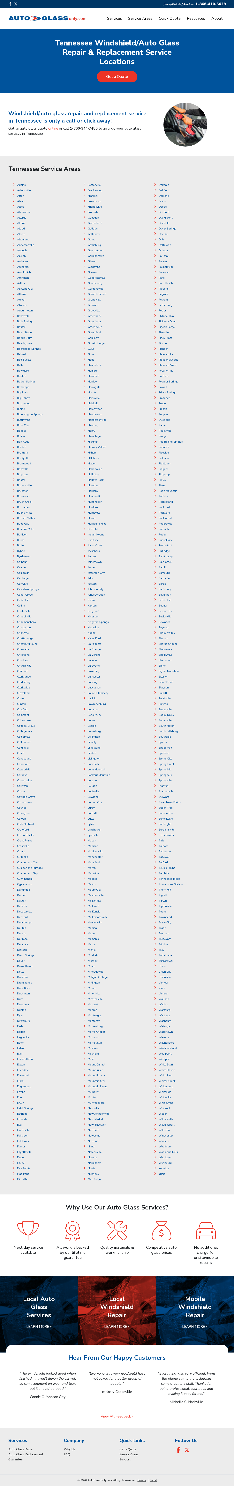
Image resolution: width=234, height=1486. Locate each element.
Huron (91, 518)
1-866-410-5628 (210, 4)
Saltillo (163, 567)
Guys (91, 354)
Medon (92, 933)
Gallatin (93, 228)
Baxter (21, 327)
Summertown (167, 813)
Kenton (92, 605)
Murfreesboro (96, 1103)
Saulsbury (165, 589)
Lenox (91, 720)
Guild (91, 349)
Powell (163, 387)
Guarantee (15, 1459)
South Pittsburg (168, 731)
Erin (19, 1097)
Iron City (93, 540)
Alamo (21, 201)
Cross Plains (24, 840)
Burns (20, 540)
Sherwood (165, 660)
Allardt (21, 218)
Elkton (21, 1064)
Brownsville (24, 485)
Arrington (23, 278)
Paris (162, 278)
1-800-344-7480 (84, 128)
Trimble (163, 944)
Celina (21, 605)
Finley (20, 1163)
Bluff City (23, 425)
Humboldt (94, 496)
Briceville (22, 469)
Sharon (163, 638)
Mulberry (93, 1092)
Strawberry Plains (170, 802)
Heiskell (93, 403)
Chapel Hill (24, 616)
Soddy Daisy (166, 715)
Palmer (163, 261)
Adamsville (24, 190)
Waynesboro (166, 1043)
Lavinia (92, 698)
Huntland (93, 507)
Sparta (163, 742)
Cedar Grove (25, 595)
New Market (95, 1119)
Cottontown (24, 802)
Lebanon (93, 709)
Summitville (166, 819)
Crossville (23, 846)
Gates (91, 239)
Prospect (164, 398)
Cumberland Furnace (30, 868)
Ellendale (23, 1070)
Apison (21, 256)
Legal (153, 1480)
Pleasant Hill (166, 354)
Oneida (163, 234)
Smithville (165, 698)
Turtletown (166, 961)
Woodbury (165, 1146)
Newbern (93, 1130)
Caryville (22, 584)
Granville (93, 305)
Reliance (164, 447)
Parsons (164, 289)
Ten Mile (164, 873)
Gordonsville (95, 289)
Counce (21, 808)
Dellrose (22, 939)
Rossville (164, 529)
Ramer (163, 425)
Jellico (91, 578)
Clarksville (23, 687)
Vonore (163, 993)
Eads (20, 1026)
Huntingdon (95, 502)
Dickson (22, 950)
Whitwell (164, 1108)
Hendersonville (97, 420)
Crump (21, 851)
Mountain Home (97, 1086)
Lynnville (93, 835)
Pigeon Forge (167, 327)
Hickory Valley (97, 447)
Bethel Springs (26, 381)
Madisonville (95, 851)
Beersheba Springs (29, 349)
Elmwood (23, 1075)
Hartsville (94, 398)
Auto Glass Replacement (25, 1454)
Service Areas (140, 18)
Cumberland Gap (27, 873)
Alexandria (24, 212)
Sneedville (165, 709)
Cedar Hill (23, 600)
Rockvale (164, 513)
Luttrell (92, 813)
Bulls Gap (23, 524)
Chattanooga (25, 638)
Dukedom (23, 1004)
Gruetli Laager (97, 343)
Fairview (22, 1135)
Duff (20, 999)
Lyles (91, 824)
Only (161, 239)
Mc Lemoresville (98, 917)
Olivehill (164, 223)
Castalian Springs (28, 589)
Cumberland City (27, 862)
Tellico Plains (167, 868)
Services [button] (114, 18)
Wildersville (166, 1119)
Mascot (92, 879)
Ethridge (22, 1114)
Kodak (91, 633)
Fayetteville (24, 1152)
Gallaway (94, 234)
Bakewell (23, 316)
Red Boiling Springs (171, 442)
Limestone (94, 748)
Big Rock (22, 392)
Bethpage (23, 387)
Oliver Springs (167, 228)
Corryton (22, 786)
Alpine (21, 234)
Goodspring (95, 283)
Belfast (21, 354)
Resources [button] (196, 18)
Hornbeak (94, 485)
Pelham (163, 299)
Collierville (23, 737)
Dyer (20, 1015)
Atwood (22, 305)
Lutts (91, 819)
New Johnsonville (98, 1114)
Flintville (22, 1179)
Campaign (23, 573)
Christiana (23, 655)
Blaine (21, 409)
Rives (162, 485)
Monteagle (94, 1015)
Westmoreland (168, 1048)
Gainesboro (95, 223)
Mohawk (93, 1004)
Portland (164, 376)
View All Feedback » (117, 1416)
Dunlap (21, 1010)
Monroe (92, 1010)
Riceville (164, 452)
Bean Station (25, 332)
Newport (93, 1141)
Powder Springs (168, 381)
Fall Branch (24, 1141)
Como (20, 753)
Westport (164, 1059)
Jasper (92, 567)
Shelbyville (165, 655)
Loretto (92, 780)
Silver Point (166, 682)
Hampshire (94, 365)
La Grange (94, 649)
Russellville (166, 540)
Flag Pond (23, 1174)
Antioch (22, 250)
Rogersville (165, 524)
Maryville (93, 873)
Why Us (69, 1449)
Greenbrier (94, 321)
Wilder (163, 1114)
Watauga (164, 1026)
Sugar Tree (166, 808)
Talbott (163, 846)
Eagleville (23, 1037)
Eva (19, 1125)
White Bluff (166, 1064)
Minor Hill (94, 993)
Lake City (93, 671)
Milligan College (98, 977)
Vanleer (163, 982)
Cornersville (24, 780)
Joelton (92, 584)
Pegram (163, 294)
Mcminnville (95, 922)
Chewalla (23, 649)
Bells (20, 365)
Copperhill (23, 769)
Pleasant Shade (168, 360)
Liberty (92, 742)
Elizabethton (25, 1059)
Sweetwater (166, 835)
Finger (21, 1157)
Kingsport (94, 611)
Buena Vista (24, 513)
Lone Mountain (97, 769)
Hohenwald (95, 469)
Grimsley (93, 338)
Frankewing (95, 190)
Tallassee (165, 851)
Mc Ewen (93, 906)
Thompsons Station (171, 884)
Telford (163, 862)
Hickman (93, 442)
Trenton (164, 933)
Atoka (21, 299)
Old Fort (164, 212)
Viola (162, 988)
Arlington (23, 267)
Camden (22, 567)
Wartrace (164, 1015)
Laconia (92, 660)
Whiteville (165, 1097)
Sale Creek (165, 562)
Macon (92, 840)
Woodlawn (165, 1157)
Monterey (94, 1021)
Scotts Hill (165, 600)
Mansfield (94, 862)
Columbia (23, 748)
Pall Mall (164, 256)
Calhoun (22, 562)
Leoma (92, 726)
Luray (91, 808)
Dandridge (23, 890)
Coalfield (22, 709)
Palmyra (164, 272)
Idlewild (93, 529)
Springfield (165, 775)
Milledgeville (95, 972)
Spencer (164, 753)
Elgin (20, 1054)
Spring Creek (167, 764)
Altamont (23, 239)
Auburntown (25, 310)
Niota (91, 1146)
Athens (21, 294)
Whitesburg (166, 1086)
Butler (21, 545)
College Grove (26, 726)
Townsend (165, 917)
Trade (162, 928)
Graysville (94, 310)
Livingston (94, 758)
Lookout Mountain (99, 775)
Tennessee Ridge (169, 879)
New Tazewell (97, 1125)
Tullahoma (165, 955)
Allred (21, 228)
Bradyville (23, 458)
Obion (162, 201)
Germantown (96, 256)
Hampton (93, 371)
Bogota (21, 431)
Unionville (165, 977)
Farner (21, 1146)
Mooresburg (95, 1026)
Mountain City (96, 1081)
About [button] (217, 18)
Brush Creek (24, 502)
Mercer (92, 944)
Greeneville (95, 327)
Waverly (164, 1037)
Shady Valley (167, 633)
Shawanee (165, 649)
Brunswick (23, 496)
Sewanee (164, 622)
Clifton (21, 698)
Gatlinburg (94, 245)
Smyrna (163, 704)
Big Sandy (23, 398)
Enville (21, 1092)
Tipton (163, 901)
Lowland (93, 797)
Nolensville (95, 1152)
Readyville (165, 431)
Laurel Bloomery (98, 693)
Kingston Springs (98, 622)
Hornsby (93, 491)
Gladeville (94, 267)
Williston (164, 1130)
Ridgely (163, 469)
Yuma (162, 1174)
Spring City (165, 758)
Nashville (93, 1108)
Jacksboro (94, 551)
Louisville (93, 791)
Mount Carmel (96, 1064)
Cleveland (23, 693)
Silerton (163, 677)
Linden (92, 753)
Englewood (24, 1086)
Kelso (91, 600)
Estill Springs (25, 1108)
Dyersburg (23, 1021)
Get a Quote (117, 76)
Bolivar (21, 436)
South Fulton (167, 726)
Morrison (93, 1037)
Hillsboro (93, 458)
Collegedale (24, 731)
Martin (92, 868)
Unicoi (162, 966)
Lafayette (94, 666)
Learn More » (39, 1326)
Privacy (142, 1480)
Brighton (22, 474)
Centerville (24, 611)
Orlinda (163, 250)
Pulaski (163, 409)
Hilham (92, 452)
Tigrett (163, 895)
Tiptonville (165, 906)
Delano (21, 933)
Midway (92, 961)
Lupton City (95, 802)
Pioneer (163, 349)
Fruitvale (93, 212)
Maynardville (96, 895)
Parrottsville (166, 283)
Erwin (20, 1103)
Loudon (92, 786)
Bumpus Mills (25, 529)
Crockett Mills (25, 835)
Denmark (22, 944)
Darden (21, 895)
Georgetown (95, 250)
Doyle (20, 972)
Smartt (163, 693)
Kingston (93, 616)
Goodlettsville (96, 278)
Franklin (93, 196)
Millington (94, 982)
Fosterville (94, 185)
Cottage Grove (26, 797)
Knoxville (93, 627)
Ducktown (23, 993)
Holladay (93, 474)
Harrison (93, 381)
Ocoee (163, 207)
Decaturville (24, 911)
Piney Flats (165, 338)
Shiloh (162, 666)
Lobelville (94, 764)
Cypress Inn (24, 884)
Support (125, 1459)
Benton (21, 376)
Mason (92, 884)
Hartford (93, 392)
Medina (92, 928)
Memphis (93, 939)
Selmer (163, 605)
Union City (165, 972)
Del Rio (21, 928)
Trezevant (165, 939)
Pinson (163, 343)
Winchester (166, 1135)
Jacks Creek (95, 545)
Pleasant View (168, 365)
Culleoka (22, 857)
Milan (91, 966)
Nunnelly (93, 1174)
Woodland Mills (168, 1152)
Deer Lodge (24, 922)
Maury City (94, 890)
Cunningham (25, 879)
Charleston (24, 627)
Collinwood (24, 742)
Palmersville (166, 267)
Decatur (22, 906)
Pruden (163, 403)
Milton (91, 988)
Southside (165, 737)
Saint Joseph (166, 556)
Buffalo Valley (26, 518)
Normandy (94, 1163)
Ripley (162, 480)
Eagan (21, 1032)
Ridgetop (164, 474)
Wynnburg (165, 1163)
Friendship (94, 201)
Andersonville (25, 245)
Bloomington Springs (30, 414)
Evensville (23, 1130)
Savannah (165, 595)
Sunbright (165, 824)
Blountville (23, 420)
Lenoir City (94, 715)
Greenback (94, 316)
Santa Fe (164, 578)
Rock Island (166, 502)
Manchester (95, 857)
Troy (161, 950)
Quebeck (164, 420)
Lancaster (94, 677)
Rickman (164, 458)
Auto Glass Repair (21, 1449)
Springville (165, 780)
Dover (21, 961)
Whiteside (165, 1092)
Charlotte (23, 633)
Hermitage (94, 436)
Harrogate (94, 387)
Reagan (163, 436)
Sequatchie (166, 611)
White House (167, 1070)
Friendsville (95, 207)
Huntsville (94, 513)
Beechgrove (24, 343)
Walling (163, 1004)
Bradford (22, 452)
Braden (21, 447)
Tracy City (165, 922)
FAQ (67, 1454)
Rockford (164, 507)
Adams (21, 185)
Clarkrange (24, 677)
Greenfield (94, 332)
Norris (91, 1168)
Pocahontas (166, 371)
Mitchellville (95, 999)
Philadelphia (166, 316)
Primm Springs (167, 392)
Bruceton (22, 491)
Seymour (164, 627)
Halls (91, 360)
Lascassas (94, 687)
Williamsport (166, 1125)
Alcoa (20, 207)
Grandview (94, 299)
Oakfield (164, 190)
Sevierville (165, 616)
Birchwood (23, 403)
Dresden (22, 977)
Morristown (95, 1043)
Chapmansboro (26, 622)
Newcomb (94, 1135)
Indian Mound (96, 534)
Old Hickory (166, 218)
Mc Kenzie (94, 911)
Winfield (164, 1141)
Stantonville (166, 791)
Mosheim (93, 1054)
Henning (93, 425)
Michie (92, 950)
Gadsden (93, 218)
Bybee (21, 551)
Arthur (21, 283)
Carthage (23, 578)
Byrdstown (24, 556)
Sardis (162, 584)
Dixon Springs (25, 955)
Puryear (163, 414)
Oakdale (164, 185)
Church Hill (24, 666)
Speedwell (165, 748)
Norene (92, 1157)
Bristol (21, 480)
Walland (164, 999)
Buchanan (23, 507)
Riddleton (164, 463)
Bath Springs (25, 321)
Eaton (20, 1043)
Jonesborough (96, 595)
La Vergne (94, 655)
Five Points (23, 1168)
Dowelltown (25, 966)
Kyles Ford (94, 638)
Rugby (162, 534)
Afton (20, 196)
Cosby (21, 791)
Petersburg (165, 305)
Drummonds (24, 982)
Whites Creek (167, 1081)
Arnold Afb (24, 272)
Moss (91, 1059)
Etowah (22, 1119)
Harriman (93, 376)
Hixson (92, 463)
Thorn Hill (165, 890)
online (53, 128)
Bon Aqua (23, 442)
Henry (91, 431)
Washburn (165, 1021)
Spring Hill (165, 769)
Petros (163, 310)
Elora (20, 1081)
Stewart (164, 797)
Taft (161, 840)
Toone (163, 911)
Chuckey (22, 660)
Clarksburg (24, 682)
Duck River (23, 988)
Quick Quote (170, 18)
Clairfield (22, 671)
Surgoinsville (167, 829)
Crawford (23, 829)
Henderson (95, 414)
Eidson (21, 1048)
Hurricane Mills (97, 524)
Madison (93, 846)
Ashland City (25, 289)
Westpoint (165, 1054)
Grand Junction (97, 294)
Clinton (21, 704)
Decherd (22, 917)
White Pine (165, 1075)
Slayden (164, 687)
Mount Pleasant (97, 1075)
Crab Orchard (25, 824)
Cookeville (23, 764)
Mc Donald (94, 901)
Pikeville (164, 332)
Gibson (92, 261)
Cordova (22, 775)
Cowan (21, 819)
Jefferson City (96, 573)
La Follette (94, 644)
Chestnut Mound (27, 644)
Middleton (94, 955)
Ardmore (22, 261)
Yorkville (164, 1168)
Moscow (93, 1048)
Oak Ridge (94, 1179)
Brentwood (24, 463)
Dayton (21, 901)
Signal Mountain (169, 671)
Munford (93, 1097)
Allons (21, 223)
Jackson (92, 556)
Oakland (164, 196)
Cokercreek (24, 720)
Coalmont (23, 715)
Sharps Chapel (168, 644)
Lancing (92, 682)
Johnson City (95, 589)
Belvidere (23, 371)
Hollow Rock (96, 480)
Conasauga (24, 758)
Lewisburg (94, 731)
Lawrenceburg (97, 704)
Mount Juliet (95, 1070)
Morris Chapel (96, 1032)
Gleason (93, 272)
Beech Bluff (24, 338)
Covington (23, 813)
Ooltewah (165, 245)
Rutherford (165, 545)
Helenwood (95, 409)
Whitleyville (166, 1103)
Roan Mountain (168, 491)
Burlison (22, 534)
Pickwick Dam (167, 321)
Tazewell (164, 857)
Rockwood (165, 518)
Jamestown (95, 562)
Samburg (164, 573)
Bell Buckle (24, 360)
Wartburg (164, 1010)
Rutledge (164, 551)
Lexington (94, 737)
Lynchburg (94, 829)
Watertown (166, 1032)
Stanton (164, 786)
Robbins (164, 496)
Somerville (165, 720)
